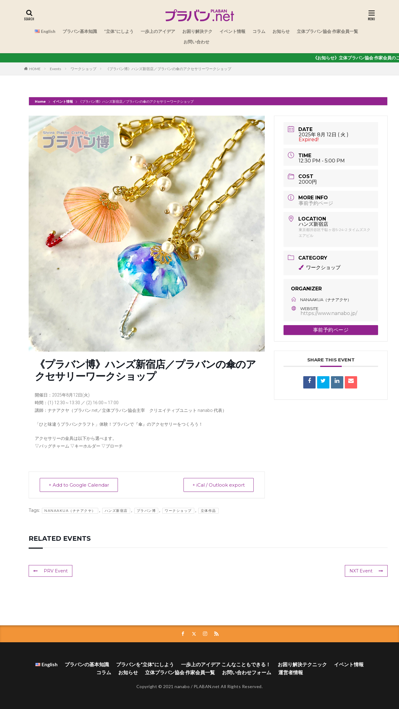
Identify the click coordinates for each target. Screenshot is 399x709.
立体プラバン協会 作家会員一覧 (327, 31)
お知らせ (281, 31)
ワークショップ (83, 68)
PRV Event (50, 571)
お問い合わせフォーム (246, 672)
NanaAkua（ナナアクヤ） (70, 510)
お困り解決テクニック (302, 664)
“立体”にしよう (119, 31)
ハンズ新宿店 (116, 510)
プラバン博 (146, 510)
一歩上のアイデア (158, 31)
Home (41, 101)
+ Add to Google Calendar (79, 485)
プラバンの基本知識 (87, 664)
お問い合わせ (196, 41)
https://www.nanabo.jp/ (328, 313)
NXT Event (366, 571)
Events (55, 68)
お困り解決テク (197, 31)
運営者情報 (290, 672)
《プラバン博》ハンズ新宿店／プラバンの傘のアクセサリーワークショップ (168, 68)
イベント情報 (232, 31)
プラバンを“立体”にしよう (145, 664)
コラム (258, 31)
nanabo (182, 686)
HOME (35, 68)
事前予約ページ (316, 203)
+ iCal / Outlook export (218, 485)
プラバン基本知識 (79, 31)
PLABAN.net (207, 686)
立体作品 (208, 510)
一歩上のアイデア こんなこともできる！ (226, 664)
